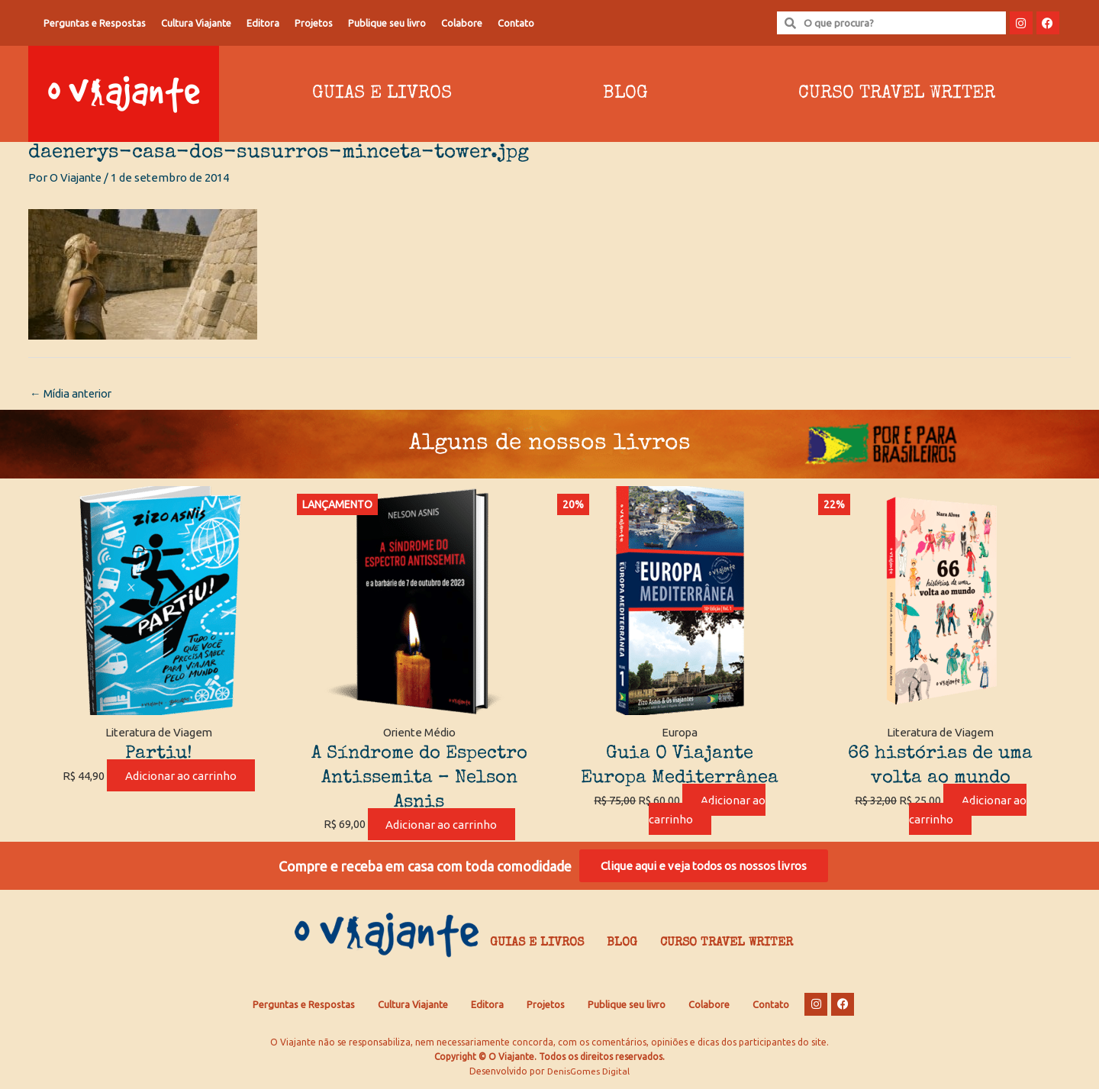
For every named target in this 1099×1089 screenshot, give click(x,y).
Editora (263, 23)
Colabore (461, 23)
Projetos (314, 23)
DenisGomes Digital (588, 1074)
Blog (625, 94)
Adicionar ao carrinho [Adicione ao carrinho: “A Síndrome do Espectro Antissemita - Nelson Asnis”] (441, 824)
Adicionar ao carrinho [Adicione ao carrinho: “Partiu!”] (181, 776)
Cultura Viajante (196, 23)
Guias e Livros (382, 94)
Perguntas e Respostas (95, 23)
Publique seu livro (387, 23)
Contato (516, 23)
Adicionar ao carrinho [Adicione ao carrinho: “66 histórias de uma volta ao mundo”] (968, 810)
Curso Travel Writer (896, 94)
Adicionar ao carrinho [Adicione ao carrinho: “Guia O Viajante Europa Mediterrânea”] (707, 810)
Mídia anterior (73, 394)
